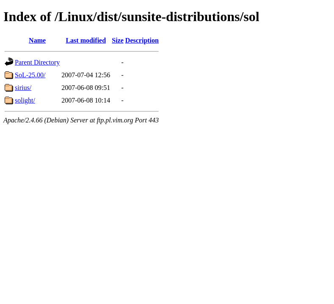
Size (118, 40)
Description (142, 40)
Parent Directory (37, 62)
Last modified (86, 40)
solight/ (25, 100)
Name (37, 40)
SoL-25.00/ (30, 75)
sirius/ (23, 87)
